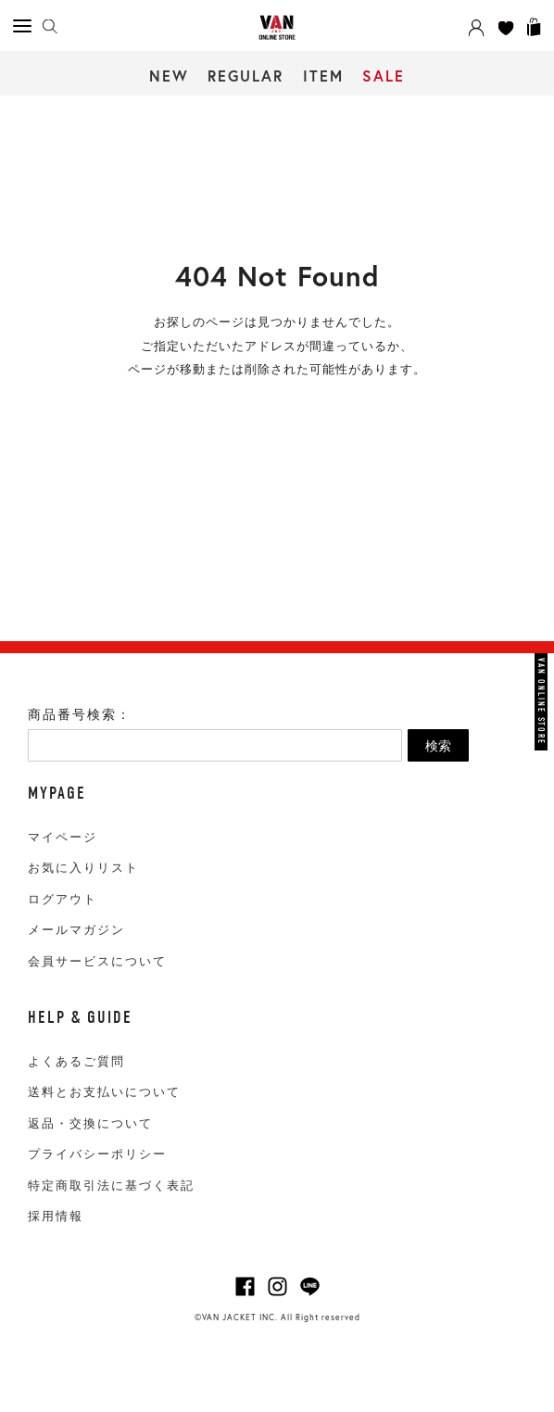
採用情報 (55, 1216)
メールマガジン (76, 930)
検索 (438, 746)
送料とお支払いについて (104, 1092)
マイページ (62, 837)
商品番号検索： (80, 714)
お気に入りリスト (83, 868)
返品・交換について (90, 1123)
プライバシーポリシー (97, 1154)
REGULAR (245, 75)
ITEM (323, 75)
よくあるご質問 (76, 1061)
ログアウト (62, 899)
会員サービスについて (97, 961)
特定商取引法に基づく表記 (111, 1185)
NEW (169, 75)
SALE (383, 75)
